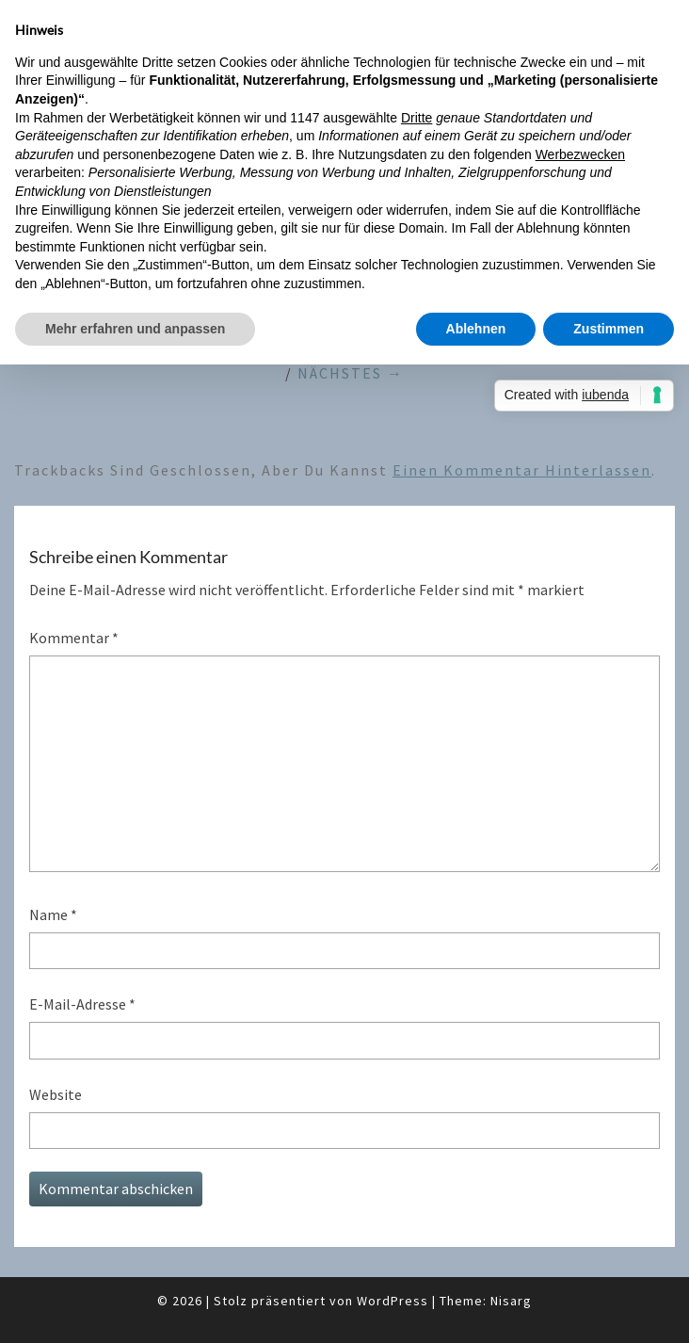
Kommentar (74, 637)
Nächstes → (350, 373)
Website (55, 1094)
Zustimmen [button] (608, 328)
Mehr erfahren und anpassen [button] (135, 328)
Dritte (416, 117)
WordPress (392, 1300)
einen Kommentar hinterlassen (522, 470)
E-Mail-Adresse (82, 1004)
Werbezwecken (580, 154)
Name (53, 914)
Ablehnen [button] (476, 328)
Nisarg (511, 1300)
